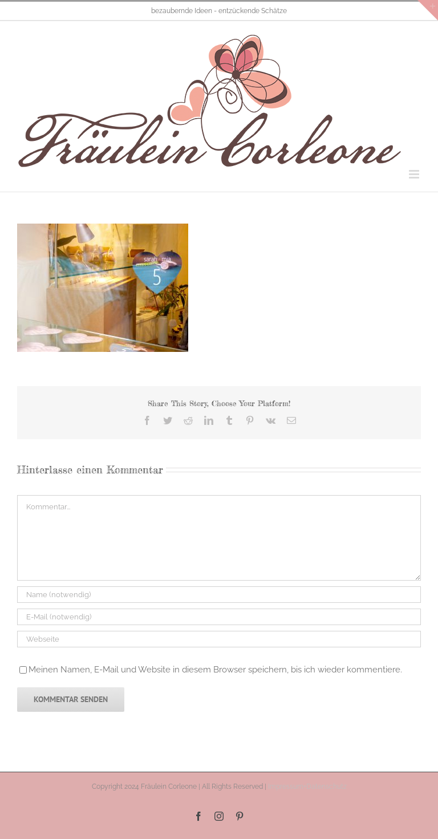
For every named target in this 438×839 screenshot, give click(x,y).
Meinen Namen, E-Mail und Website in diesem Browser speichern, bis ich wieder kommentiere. (215, 669)
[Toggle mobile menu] (415, 174)
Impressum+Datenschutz (307, 787)
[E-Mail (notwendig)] (219, 617)
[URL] (219, 639)
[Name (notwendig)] (219, 594)
